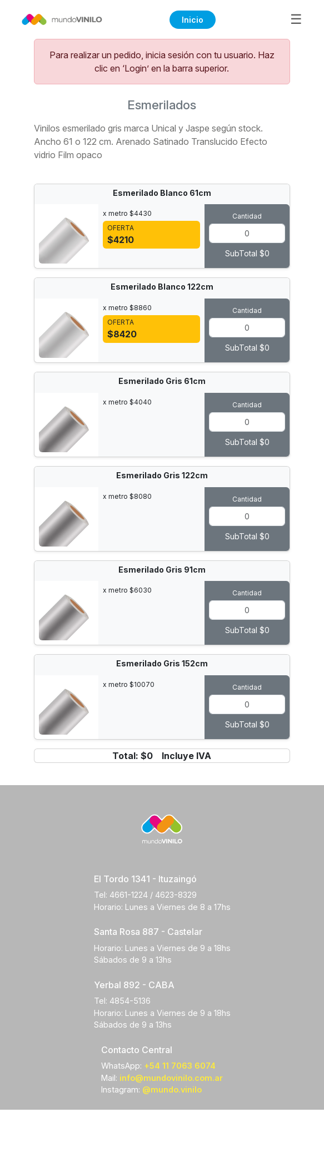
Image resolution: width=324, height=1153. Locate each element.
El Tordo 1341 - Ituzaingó (145, 878)
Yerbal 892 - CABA (134, 984)
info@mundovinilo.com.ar (171, 1078)
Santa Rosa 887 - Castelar (148, 931)
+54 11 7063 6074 (180, 1065)
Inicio (192, 19)
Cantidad (247, 216)
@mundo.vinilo (172, 1089)
